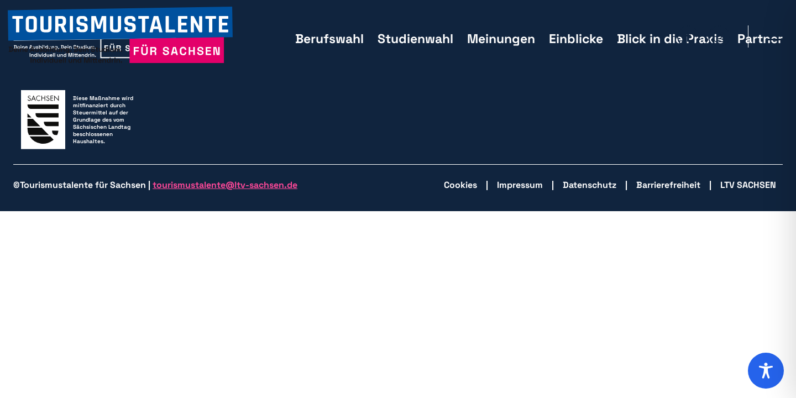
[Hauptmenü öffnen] (774, 36)
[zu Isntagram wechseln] (719, 36)
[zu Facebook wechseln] (688, 36)
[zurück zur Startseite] (120, 36)
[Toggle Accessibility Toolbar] (766, 371)
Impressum (520, 185)
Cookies (460, 185)
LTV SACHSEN (748, 185)
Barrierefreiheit (668, 185)
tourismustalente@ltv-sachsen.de (225, 185)
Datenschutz (589, 185)
